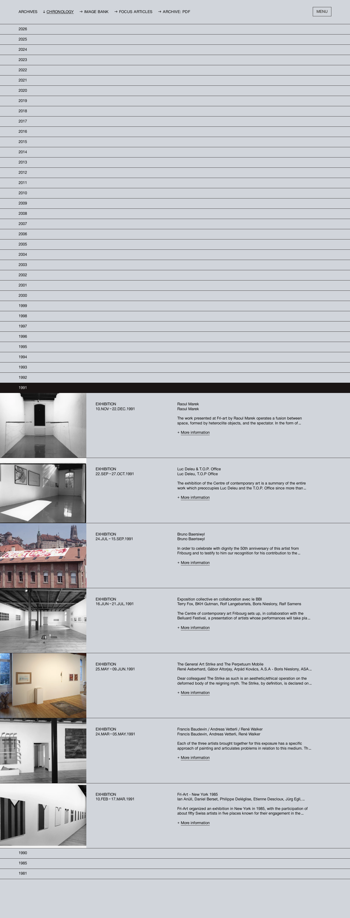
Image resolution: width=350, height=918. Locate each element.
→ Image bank (94, 12)
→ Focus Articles (133, 12)
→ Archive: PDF (174, 12)
